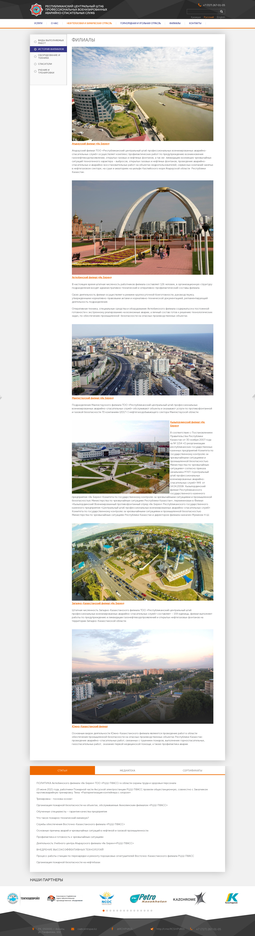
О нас (54, 23)
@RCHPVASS (124, 928)
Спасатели (45, 64)
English (221, 17)
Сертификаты (192, 770)
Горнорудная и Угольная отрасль (140, 23)
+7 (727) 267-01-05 (214, 5)
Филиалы (175, 23)
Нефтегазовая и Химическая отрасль (89, 23)
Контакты (195, 23)
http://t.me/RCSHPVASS (171, 928)
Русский (209, 17)
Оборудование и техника (49, 56)
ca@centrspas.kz (87, 928)
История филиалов (51, 49)
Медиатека (127, 770)
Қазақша (196, 17)
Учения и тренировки (46, 71)
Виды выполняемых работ (51, 42)
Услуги (38, 23)
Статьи (62, 770)
